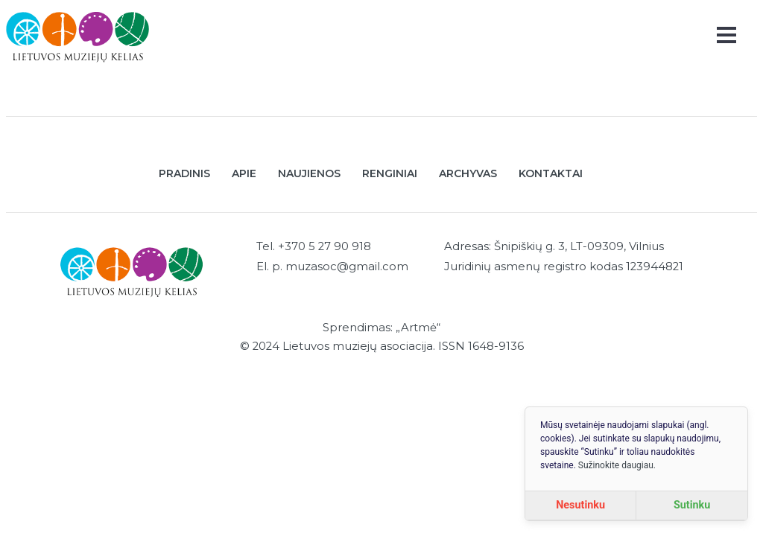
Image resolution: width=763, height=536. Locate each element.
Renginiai (389, 173)
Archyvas (468, 173)
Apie (244, 173)
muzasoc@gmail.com (346, 266)
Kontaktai (551, 173)
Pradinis (184, 173)
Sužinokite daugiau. (617, 465)
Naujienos (309, 173)
